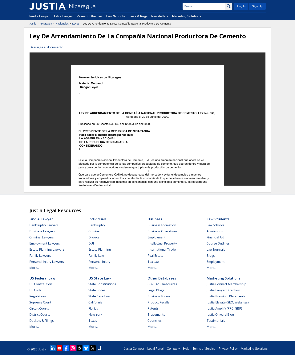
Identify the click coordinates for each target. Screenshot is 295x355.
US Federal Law (42, 278)
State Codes (96, 290)
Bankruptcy (96, 225)
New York (95, 314)
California (95, 302)
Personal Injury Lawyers (46, 262)
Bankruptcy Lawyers (44, 225)
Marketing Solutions (186, 16)
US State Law (99, 278)
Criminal (94, 231)
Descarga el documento (46, 47)
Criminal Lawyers (41, 237)
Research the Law (90, 16)
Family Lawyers (40, 255)
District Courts (39, 314)
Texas (92, 320)
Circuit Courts (39, 308)
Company (173, 348)
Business (155, 219)
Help (186, 348)
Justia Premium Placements (226, 296)
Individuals (97, 219)
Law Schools (115, 16)
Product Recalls (158, 302)
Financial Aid (215, 237)
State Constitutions (102, 284)
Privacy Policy (228, 348)
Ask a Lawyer (63, 16)
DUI (91, 243)
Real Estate (155, 255)
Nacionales (62, 23)
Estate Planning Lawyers (46, 249)
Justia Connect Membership (226, 284)
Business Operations (162, 231)
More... (34, 268)
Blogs (211, 255)
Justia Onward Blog (220, 314)
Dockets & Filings (41, 320)
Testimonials (216, 320)
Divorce (93, 237)
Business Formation (162, 225)
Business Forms (159, 296)
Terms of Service (204, 348)
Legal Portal (155, 348)
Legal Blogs (156, 290)
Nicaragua (46, 23)
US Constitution (40, 284)
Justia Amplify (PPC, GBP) (224, 308)
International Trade (162, 249)
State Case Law (99, 296)
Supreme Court (40, 302)
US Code (35, 290)
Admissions (215, 231)
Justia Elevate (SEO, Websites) (228, 302)
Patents (153, 308)
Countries (155, 320)
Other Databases (162, 278)
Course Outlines (218, 243)
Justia (32, 23)
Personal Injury (99, 262)
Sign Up (257, 6)
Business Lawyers (42, 231)
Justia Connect (134, 348)
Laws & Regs (138, 16)
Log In (241, 6)
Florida (93, 308)
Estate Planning (99, 249)
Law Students (218, 219)
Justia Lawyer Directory (223, 290)
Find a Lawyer (39, 16)
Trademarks (156, 314)
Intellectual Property (162, 243)
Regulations (37, 296)
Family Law (96, 255)
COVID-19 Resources (162, 284)
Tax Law (153, 262)
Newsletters (159, 16)
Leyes (75, 23)
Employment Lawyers (44, 243)
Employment (156, 237)
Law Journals (216, 249)
